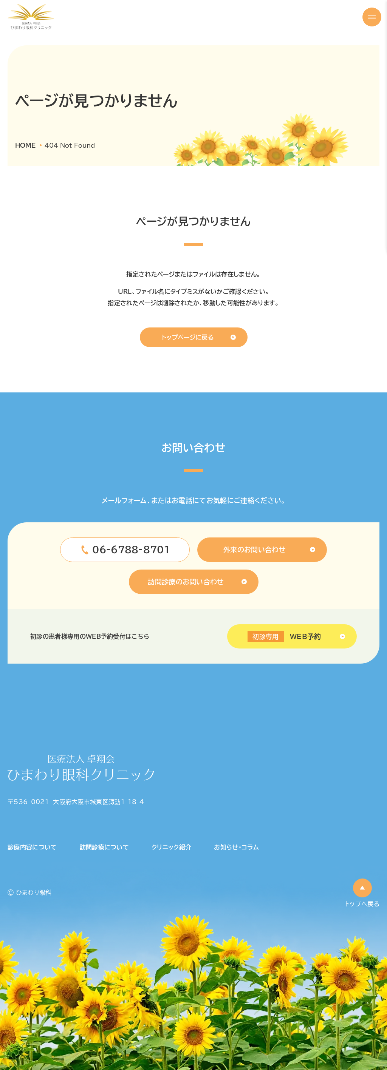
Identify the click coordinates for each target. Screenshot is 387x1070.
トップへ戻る (362, 904)
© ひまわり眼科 (30, 892)
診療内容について (32, 847)
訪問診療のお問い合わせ (186, 581)
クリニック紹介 (171, 847)
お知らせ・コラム (236, 847)
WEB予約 (284, 636)
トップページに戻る (188, 337)
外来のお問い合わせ (254, 549)
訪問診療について (104, 847)
